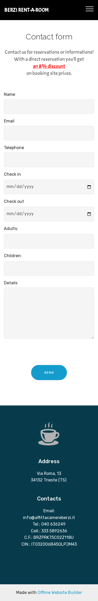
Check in (12, 174)
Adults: (11, 228)
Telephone (14, 147)
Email (9, 121)
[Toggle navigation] (90, 8)
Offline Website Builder (60, 592)
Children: (13, 255)
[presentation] (43, 353)
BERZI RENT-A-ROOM (26, 10)
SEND (49, 372)
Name (9, 94)
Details (11, 282)
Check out (14, 201)
